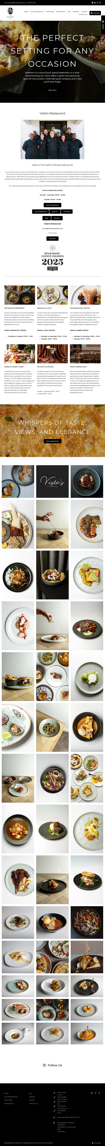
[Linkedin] (95, 2)
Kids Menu (57, 218)
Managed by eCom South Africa (31, 1143)
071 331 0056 (61, 1106)
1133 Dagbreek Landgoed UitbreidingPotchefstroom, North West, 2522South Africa (66, 1127)
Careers (76, 11)
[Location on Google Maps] (92, 2)
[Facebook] (100, 2)
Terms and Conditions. (47, 1143)
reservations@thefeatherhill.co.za (15, 2)
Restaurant (60, 11)
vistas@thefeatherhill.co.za (52, 228)
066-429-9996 (62, 1097)
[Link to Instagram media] (13, 1074)
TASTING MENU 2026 (40, 211)
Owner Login (96, 1143)
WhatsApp (52, 238)
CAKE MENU (66, 211)
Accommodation (37, 11)
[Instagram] (97, 2)
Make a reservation (52, 441)
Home (26, 11)
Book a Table (52, 90)
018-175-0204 (32, 2)
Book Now (95, 13)
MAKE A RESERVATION (52, 205)
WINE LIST (55, 211)
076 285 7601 (61, 1110)
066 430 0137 (61, 1101)
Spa (69, 11)
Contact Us (83, 14)
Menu (46, 218)
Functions (50, 11)
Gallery (84, 11)
